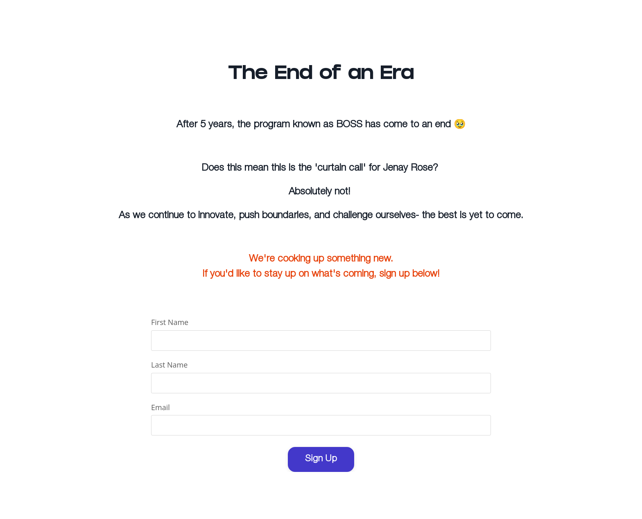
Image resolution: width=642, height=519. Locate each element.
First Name (169, 322)
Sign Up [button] (321, 459)
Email (160, 407)
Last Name (169, 365)
